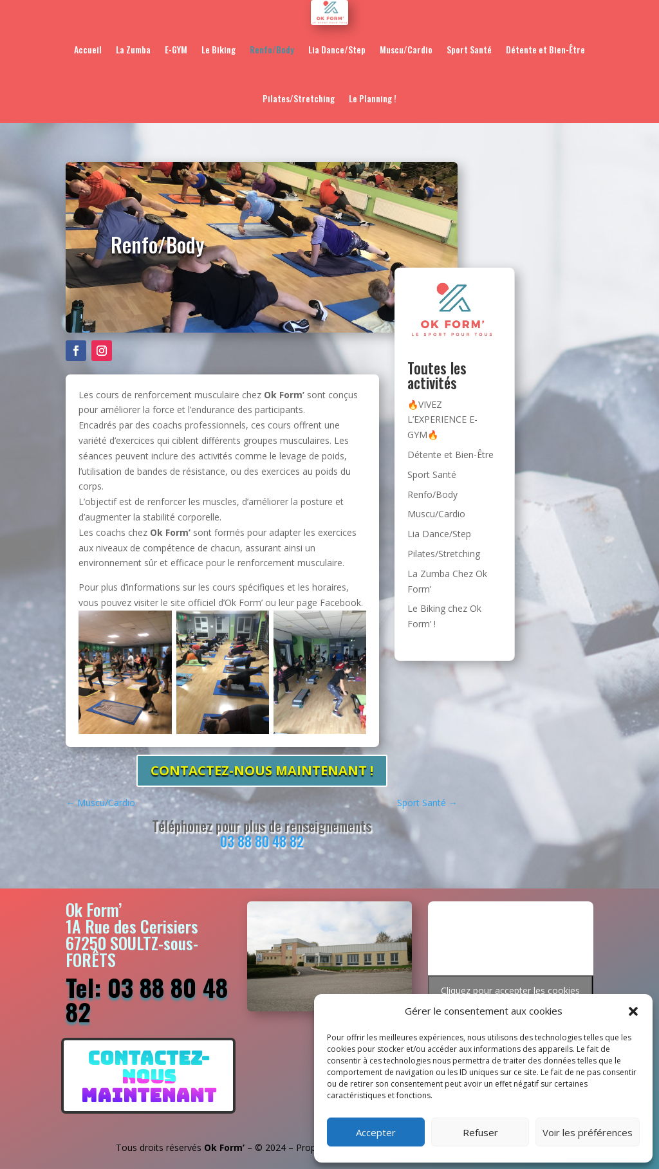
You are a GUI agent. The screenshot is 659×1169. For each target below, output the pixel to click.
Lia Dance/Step (337, 49)
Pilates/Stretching (299, 98)
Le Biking (218, 49)
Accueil (88, 49)
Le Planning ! (372, 98)
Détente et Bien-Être (545, 49)
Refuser (480, 1132)
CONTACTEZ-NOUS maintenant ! (262, 770)
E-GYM (176, 49)
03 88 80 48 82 (262, 841)
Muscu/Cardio (406, 49)
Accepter (376, 1132)
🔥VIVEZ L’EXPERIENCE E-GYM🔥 (442, 419)
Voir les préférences (588, 1132)
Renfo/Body (272, 49)
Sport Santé (469, 49)
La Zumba (133, 49)
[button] (633, 1011)
